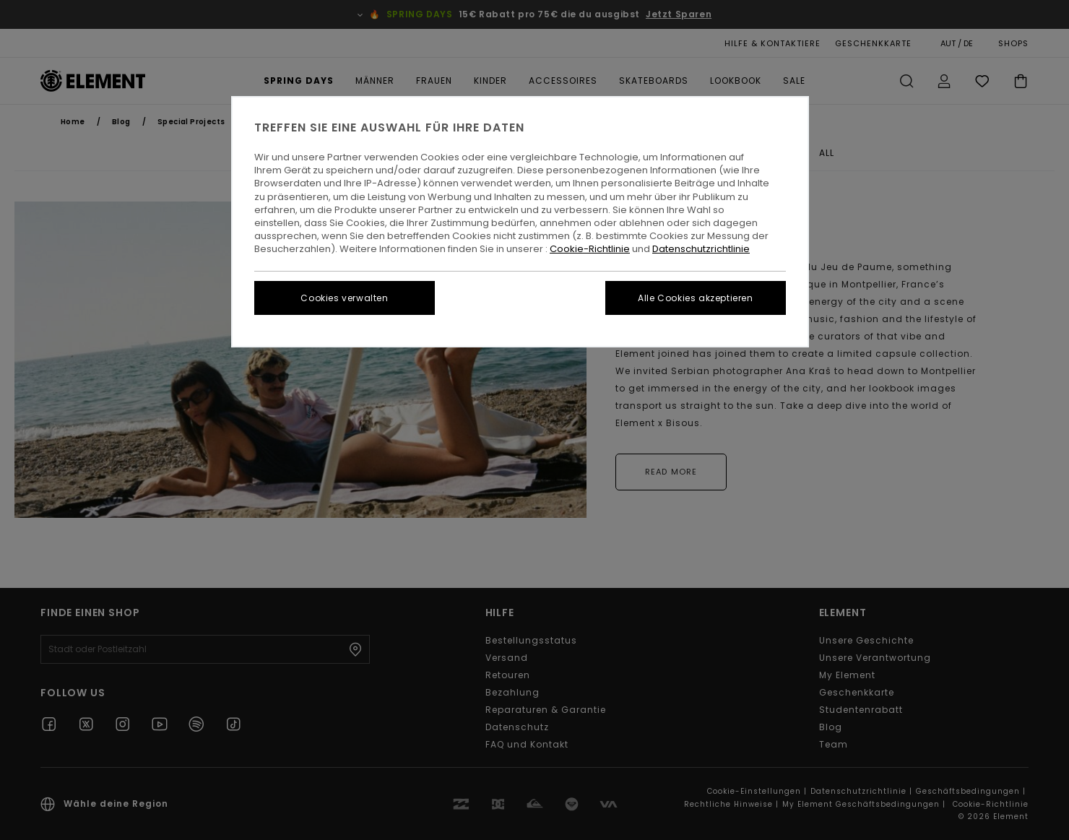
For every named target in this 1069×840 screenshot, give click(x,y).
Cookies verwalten (344, 298)
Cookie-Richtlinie (590, 249)
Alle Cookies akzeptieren (695, 298)
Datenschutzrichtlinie (701, 249)
